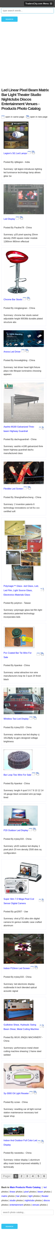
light (31, 1196)
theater (45, 1196)
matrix (4, 1196)
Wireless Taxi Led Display (16, 719)
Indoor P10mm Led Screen (17, 968)
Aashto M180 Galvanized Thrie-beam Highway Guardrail (19, 429)
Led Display (9, 219)
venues (35, 1205)
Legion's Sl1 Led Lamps (15, 153)
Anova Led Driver (12, 352)
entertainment (16, 1205)
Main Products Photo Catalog (25, 1187)
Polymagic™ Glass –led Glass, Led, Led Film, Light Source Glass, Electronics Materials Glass (21, 590)
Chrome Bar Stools (13, 299)
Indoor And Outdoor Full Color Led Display (20, 1142)
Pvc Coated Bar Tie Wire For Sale (18, 655)
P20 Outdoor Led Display (16, 830)
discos (47, 1200)
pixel (26, 1192)
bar (18, 1196)
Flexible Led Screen (13, 489)
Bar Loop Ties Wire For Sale (17, 775)
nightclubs (30, 1200)
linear (12, 1192)
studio (13, 1200)
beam (40, 1192)
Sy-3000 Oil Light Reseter (16, 1093)
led (45, 1187)
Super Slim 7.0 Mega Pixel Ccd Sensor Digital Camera (19, 901)
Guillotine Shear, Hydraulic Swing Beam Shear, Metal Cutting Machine (21, 1027)
